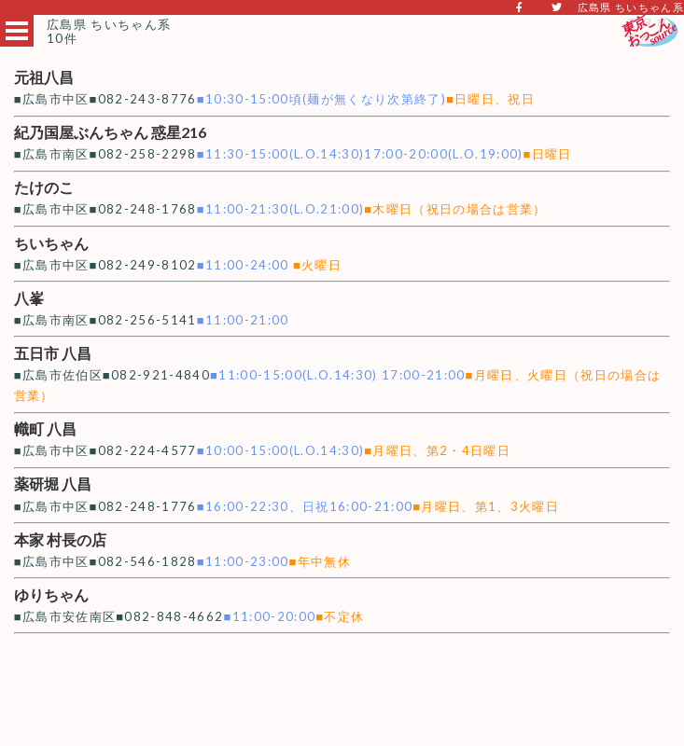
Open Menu (17, 31)
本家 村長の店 (60, 539)
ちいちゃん (51, 243)
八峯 (29, 298)
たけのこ (44, 187)
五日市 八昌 (52, 353)
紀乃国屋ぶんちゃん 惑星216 (110, 132)
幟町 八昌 (45, 428)
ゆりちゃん (51, 594)
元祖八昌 (44, 77)
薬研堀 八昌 (52, 483)
